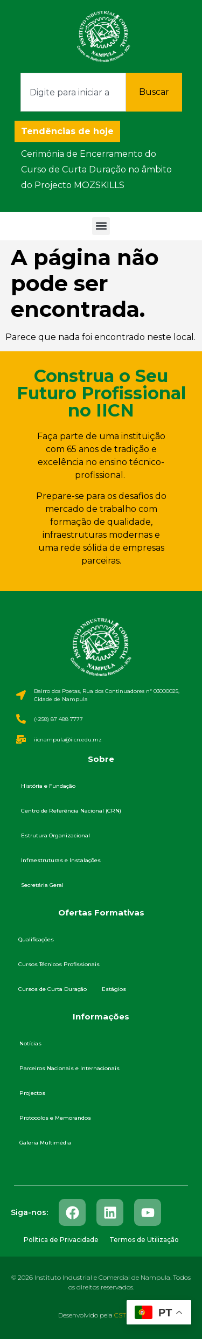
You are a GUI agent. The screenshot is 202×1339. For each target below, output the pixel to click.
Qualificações (36, 939)
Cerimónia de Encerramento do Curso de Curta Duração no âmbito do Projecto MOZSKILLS (96, 169)
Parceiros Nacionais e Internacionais (69, 1068)
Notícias (30, 1043)
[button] (101, 226)
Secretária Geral (42, 885)
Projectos (32, 1093)
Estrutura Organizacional (55, 835)
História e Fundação (48, 785)
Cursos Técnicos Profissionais (59, 964)
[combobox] (73, 92)
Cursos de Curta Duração (52, 989)
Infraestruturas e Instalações (61, 860)
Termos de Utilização (144, 1240)
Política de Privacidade (61, 1240)
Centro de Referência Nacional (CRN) (71, 810)
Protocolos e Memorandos (55, 1117)
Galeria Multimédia (45, 1142)
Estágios (114, 989)
